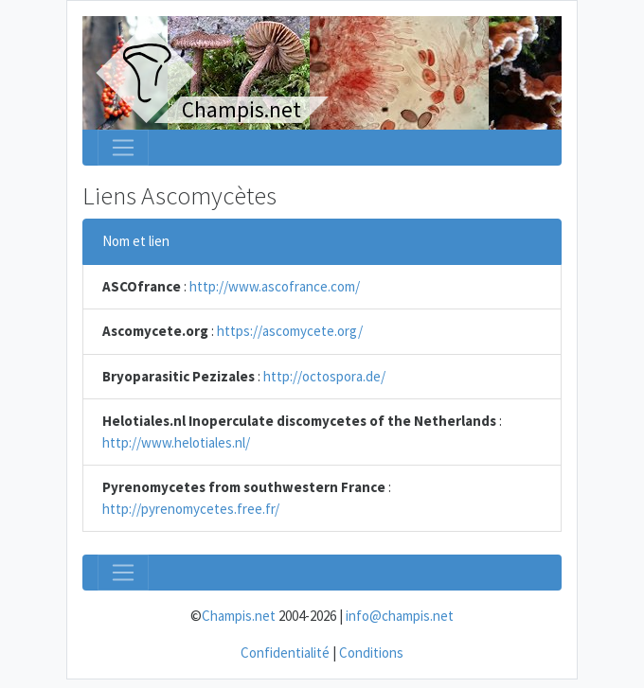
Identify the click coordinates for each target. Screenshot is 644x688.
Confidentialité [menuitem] (285, 653)
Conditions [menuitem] (371, 653)
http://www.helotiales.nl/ (176, 442)
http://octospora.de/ (324, 376)
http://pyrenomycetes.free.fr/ (190, 509)
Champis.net (239, 616)
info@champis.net (400, 616)
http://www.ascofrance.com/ (274, 286)
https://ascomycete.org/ (290, 331)
